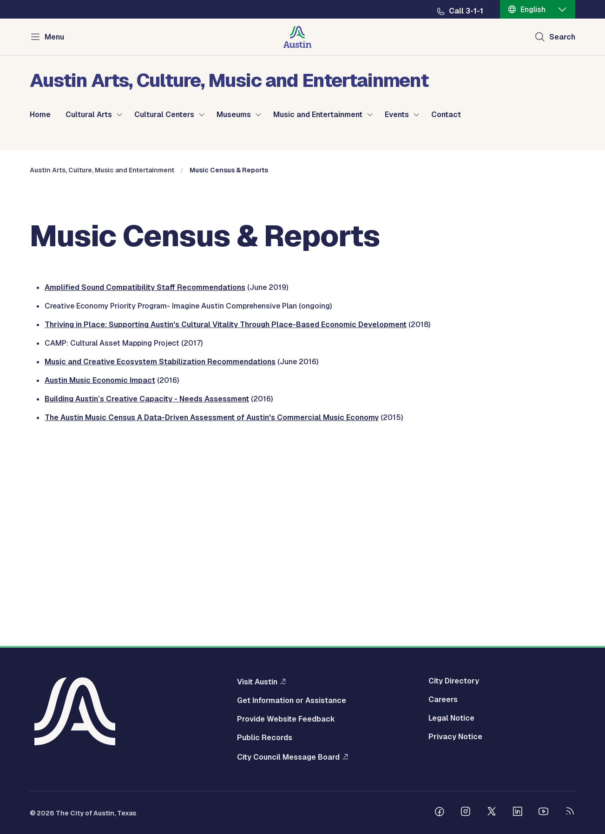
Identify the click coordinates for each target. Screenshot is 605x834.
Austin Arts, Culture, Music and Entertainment (102, 359)
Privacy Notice (455, 739)
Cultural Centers (164, 114)
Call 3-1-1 (466, 11)
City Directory (453, 683)
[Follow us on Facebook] (439, 814)
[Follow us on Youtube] (543, 814)
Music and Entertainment (317, 114)
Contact (446, 114)
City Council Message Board (288, 759)
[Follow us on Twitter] (491, 814)
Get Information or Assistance (291, 703)
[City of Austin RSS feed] (569, 814)
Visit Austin (257, 684)
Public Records (264, 740)
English (533, 9)
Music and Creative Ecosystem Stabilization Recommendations (160, 551)
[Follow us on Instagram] (465, 814)
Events (397, 114)
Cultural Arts (89, 114)
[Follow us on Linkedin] (517, 814)
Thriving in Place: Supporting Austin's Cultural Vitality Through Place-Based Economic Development (226, 514)
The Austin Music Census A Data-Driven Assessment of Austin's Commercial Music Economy (212, 606)
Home (40, 114)
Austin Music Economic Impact (100, 569)
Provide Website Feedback (286, 721)
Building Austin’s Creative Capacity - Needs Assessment (147, 588)
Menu (54, 37)
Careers (443, 702)
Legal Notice (451, 720)
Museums (234, 114)
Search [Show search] (562, 37)
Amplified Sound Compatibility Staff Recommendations (145, 476)
